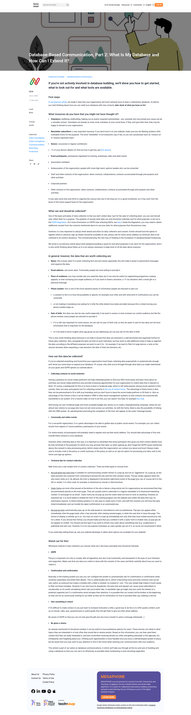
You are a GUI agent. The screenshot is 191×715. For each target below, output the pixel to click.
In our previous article (57, 102)
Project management (37, 141)
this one (140, 399)
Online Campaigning (36, 138)
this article (105, 150)
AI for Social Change (112, 5)
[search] (67, 5)
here (119, 222)
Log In (159, 5)
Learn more (108, 697)
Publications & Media (56, 77)
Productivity (33, 151)
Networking (33, 148)
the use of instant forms (115, 389)
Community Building (36, 145)
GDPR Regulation (59, 222)
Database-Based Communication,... (80, 77)
